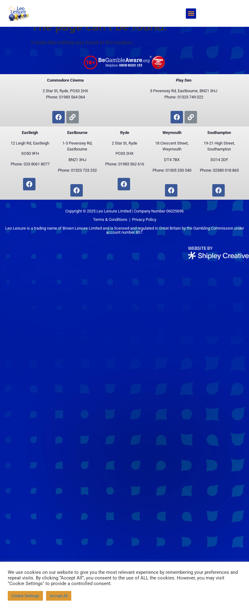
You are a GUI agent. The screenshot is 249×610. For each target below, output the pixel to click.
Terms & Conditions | (112, 229)
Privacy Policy (144, 229)
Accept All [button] (59, 595)
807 (139, 242)
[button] (191, 13)
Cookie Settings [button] (25, 595)
